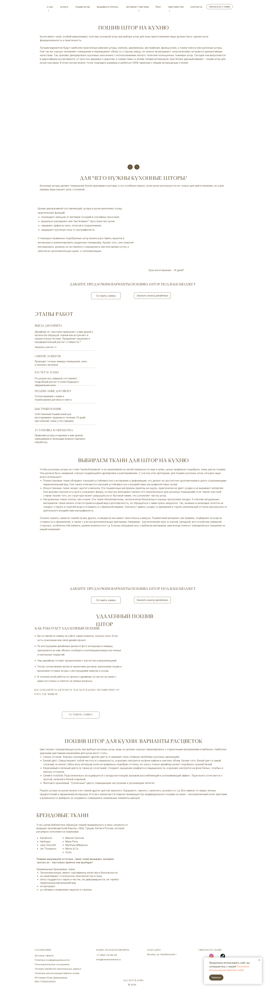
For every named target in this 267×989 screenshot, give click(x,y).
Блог (158, 6)
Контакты (196, 6)
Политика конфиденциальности (52, 960)
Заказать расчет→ (46, 347)
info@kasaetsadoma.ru (108, 959)
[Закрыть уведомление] (259, 960)
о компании (43, 950)
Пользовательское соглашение (52, 964)
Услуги (64, 6)
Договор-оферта (44, 955)
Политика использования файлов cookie (57, 973)
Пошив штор (82, 6)
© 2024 (132, 984)
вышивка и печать (108, 6)
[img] (39, 6)
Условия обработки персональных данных (58, 968)
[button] (106, 295)
